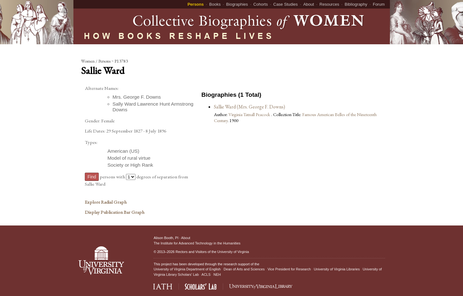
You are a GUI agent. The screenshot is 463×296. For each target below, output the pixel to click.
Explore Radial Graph (106, 202)
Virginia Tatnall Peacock (249, 114)
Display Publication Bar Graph (114, 212)
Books (215, 4)
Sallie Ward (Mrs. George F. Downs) (249, 106)
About (308, 4)
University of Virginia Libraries (337, 269)
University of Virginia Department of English (187, 269)
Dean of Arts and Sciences (244, 269)
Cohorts (260, 4)
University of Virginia (233, 252)
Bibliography (356, 4)
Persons (195, 4)
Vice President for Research (289, 269)
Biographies (237, 4)
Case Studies (285, 4)
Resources (329, 4)
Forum (379, 4)
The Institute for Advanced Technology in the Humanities (196, 243)
